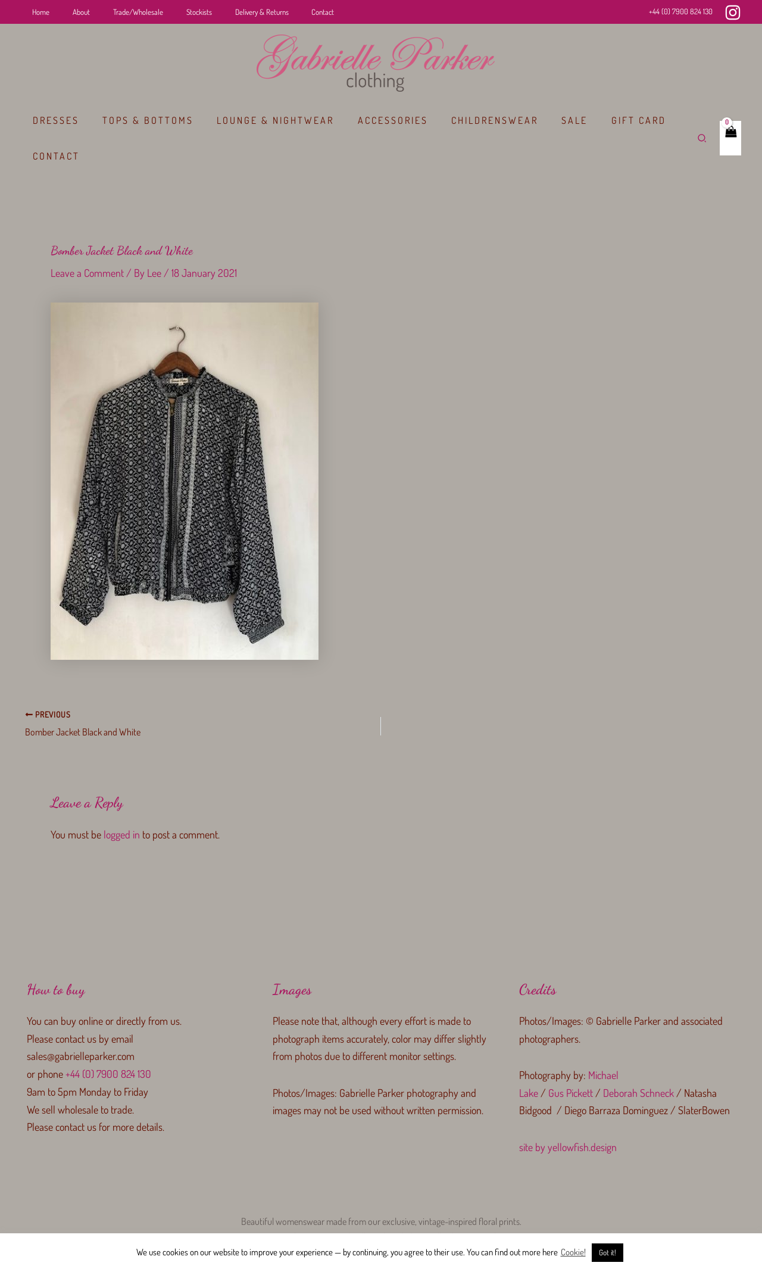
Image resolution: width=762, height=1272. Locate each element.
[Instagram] (732, 12)
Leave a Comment (87, 272)
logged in (122, 833)
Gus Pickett (570, 1092)
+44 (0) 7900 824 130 (681, 11)
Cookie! (573, 1252)
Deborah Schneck (638, 1092)
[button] (702, 138)
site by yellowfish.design (568, 1146)
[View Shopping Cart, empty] (730, 138)
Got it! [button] (607, 1252)
